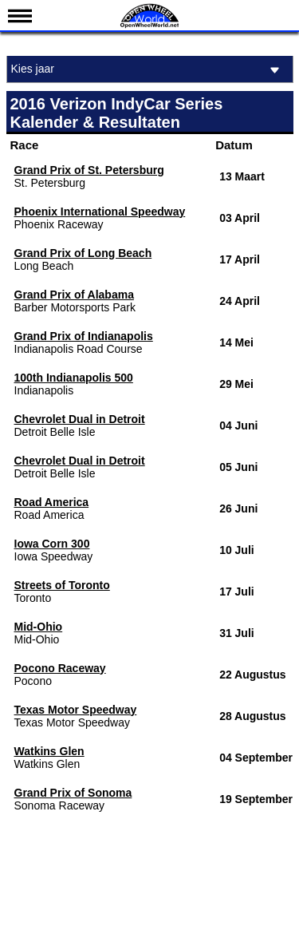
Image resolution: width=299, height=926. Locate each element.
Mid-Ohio (38, 626)
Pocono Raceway (60, 668)
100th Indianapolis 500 (73, 377)
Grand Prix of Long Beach (83, 253)
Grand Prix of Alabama (74, 294)
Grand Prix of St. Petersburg (89, 170)
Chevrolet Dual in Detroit (79, 419)
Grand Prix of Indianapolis (83, 336)
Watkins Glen (49, 751)
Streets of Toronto (62, 585)
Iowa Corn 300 (52, 543)
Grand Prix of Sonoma (73, 792)
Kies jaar (148, 70)
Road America (51, 502)
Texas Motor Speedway (75, 709)
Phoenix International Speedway (100, 211)
